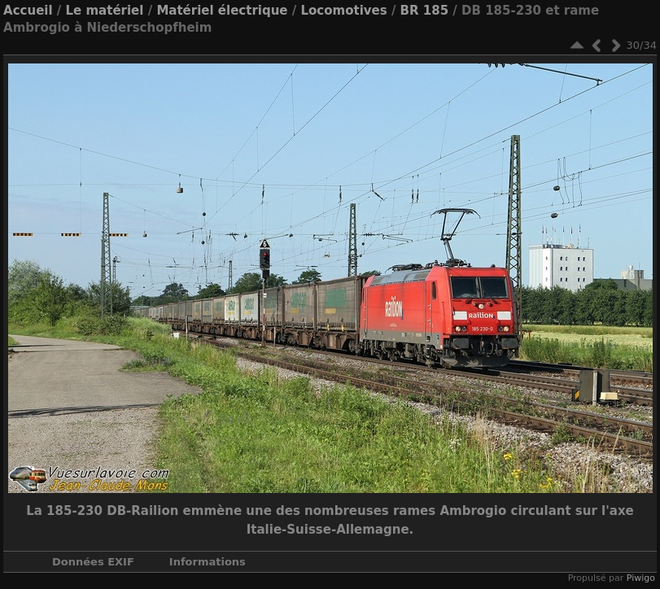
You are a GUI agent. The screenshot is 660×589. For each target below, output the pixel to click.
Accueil (28, 10)
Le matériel (105, 10)
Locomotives (343, 10)
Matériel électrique (221, 10)
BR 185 (424, 10)
